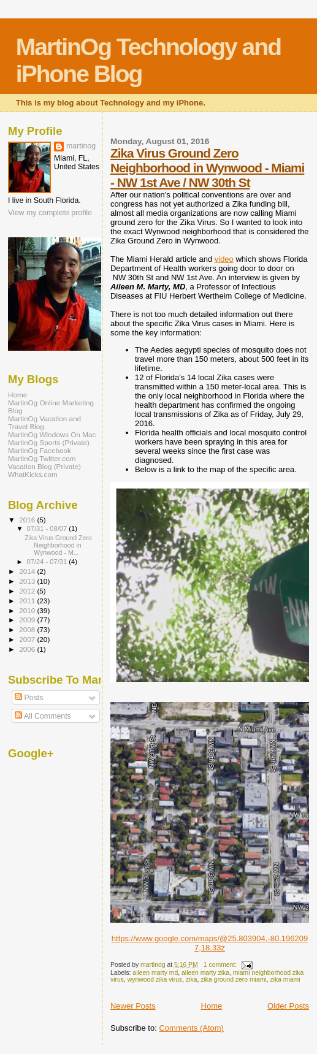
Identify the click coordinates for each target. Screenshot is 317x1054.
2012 (28, 591)
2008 (28, 629)
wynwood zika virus (155, 979)
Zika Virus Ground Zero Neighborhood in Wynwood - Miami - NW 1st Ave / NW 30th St (207, 167)
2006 (28, 649)
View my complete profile (50, 212)
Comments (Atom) (191, 1028)
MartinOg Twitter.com (42, 458)
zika (191, 979)
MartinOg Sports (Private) (49, 442)
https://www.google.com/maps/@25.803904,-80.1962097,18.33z (210, 943)
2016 (28, 520)
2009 (28, 620)
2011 (28, 601)
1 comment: (221, 964)
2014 (28, 571)
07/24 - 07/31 (48, 561)
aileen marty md (155, 972)
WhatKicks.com (33, 474)
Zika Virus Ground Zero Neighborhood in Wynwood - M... (58, 545)
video (224, 259)
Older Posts (288, 1005)
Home (212, 1005)
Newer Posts (133, 1005)
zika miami (285, 979)
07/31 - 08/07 (48, 528)
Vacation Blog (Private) (44, 466)
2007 (28, 639)
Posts (29, 697)
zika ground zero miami (233, 979)
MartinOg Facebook (39, 450)
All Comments (43, 716)
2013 (28, 581)
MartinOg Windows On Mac (52, 434)
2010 (28, 610)
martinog (81, 146)
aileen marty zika (205, 972)
